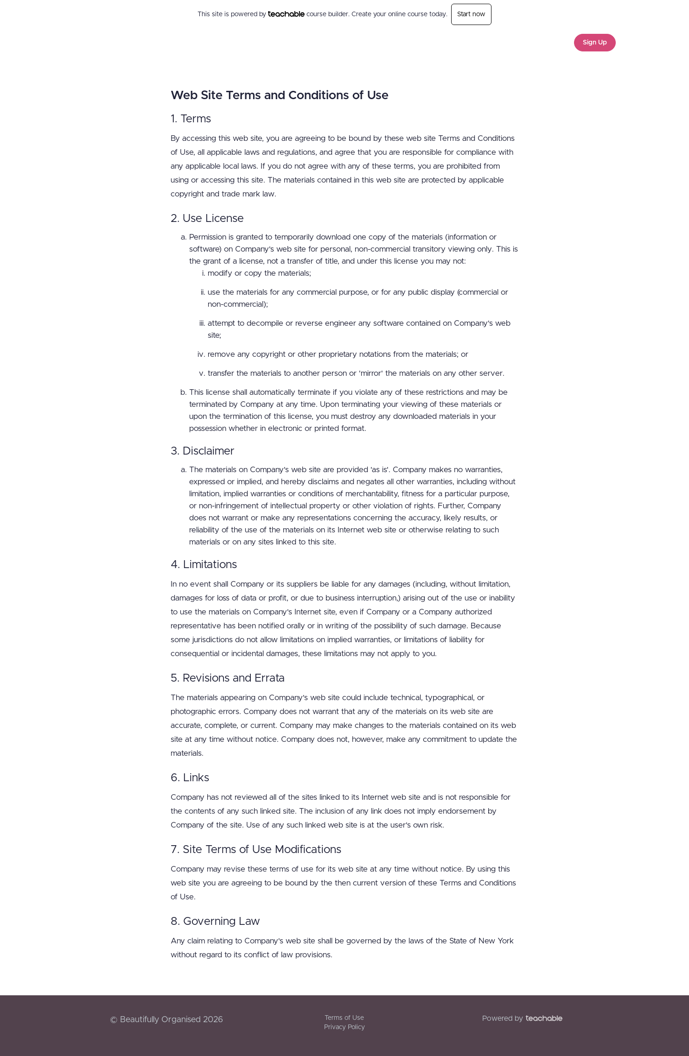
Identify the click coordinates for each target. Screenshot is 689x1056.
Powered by (522, 1018)
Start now (471, 14)
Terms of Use (344, 1018)
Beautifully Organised (147, 43)
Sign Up (595, 42)
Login (553, 42)
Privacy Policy (344, 1027)
